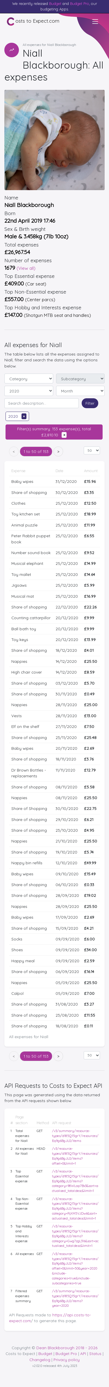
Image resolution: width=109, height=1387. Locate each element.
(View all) (26, 268)
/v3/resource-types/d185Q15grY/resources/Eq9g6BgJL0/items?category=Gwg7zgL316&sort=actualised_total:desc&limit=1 (75, 1236)
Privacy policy (66, 1359)
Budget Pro (79, 3)
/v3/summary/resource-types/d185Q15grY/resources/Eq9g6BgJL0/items (75, 1136)
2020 (17, 416)
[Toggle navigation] (95, 21)
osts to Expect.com (33, 21)
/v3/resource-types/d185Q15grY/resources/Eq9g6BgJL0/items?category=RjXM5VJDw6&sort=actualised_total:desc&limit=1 (75, 1208)
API (83, 1353)
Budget (55, 3)
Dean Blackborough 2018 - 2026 (66, 1347)
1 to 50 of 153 (36, 451)
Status (95, 1353)
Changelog (39, 1359)
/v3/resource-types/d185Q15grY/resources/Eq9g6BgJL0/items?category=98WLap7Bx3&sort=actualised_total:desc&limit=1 (75, 1181)
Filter (89, 403)
